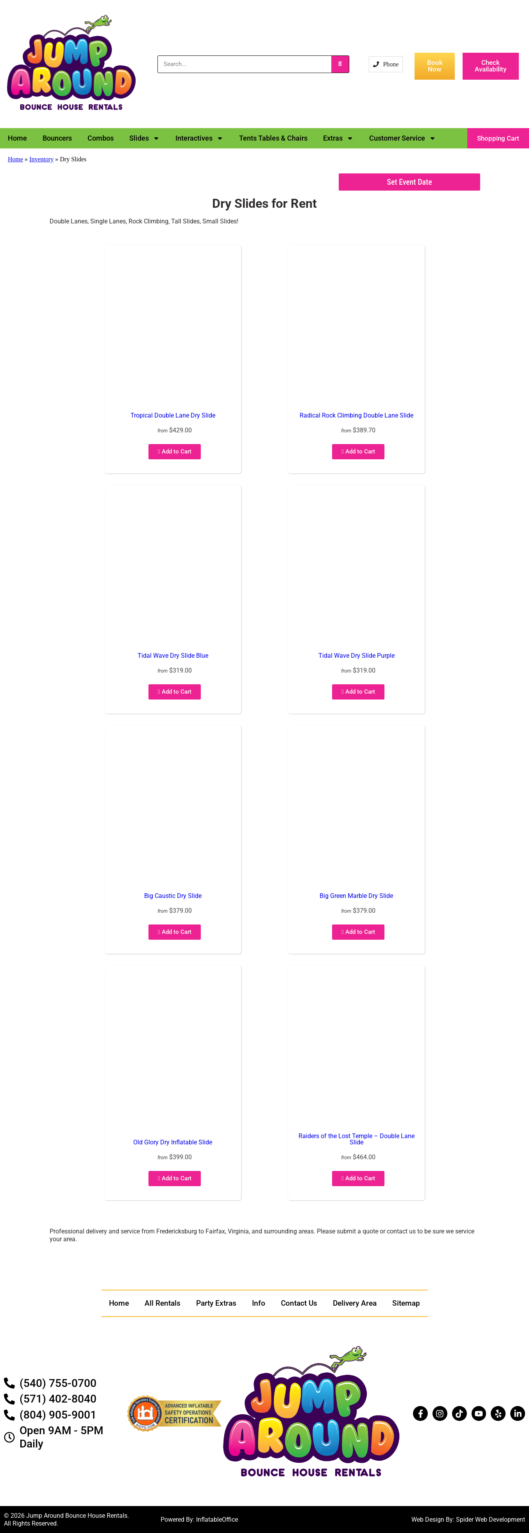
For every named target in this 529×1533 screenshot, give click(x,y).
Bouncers (57, 138)
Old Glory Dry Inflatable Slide (172, 1142)
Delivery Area (355, 1303)
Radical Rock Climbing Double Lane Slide (356, 415)
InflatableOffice (217, 1519)
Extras (338, 138)
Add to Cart (174, 451)
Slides (144, 138)
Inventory (41, 159)
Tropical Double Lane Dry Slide (172, 415)
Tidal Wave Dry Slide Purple (356, 655)
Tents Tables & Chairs (273, 138)
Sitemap (406, 1303)
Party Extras (216, 1303)
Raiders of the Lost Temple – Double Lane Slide (356, 1139)
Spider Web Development (490, 1519)
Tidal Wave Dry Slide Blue (173, 655)
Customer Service (402, 138)
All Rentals (163, 1303)
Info (258, 1303)
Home (17, 138)
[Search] (340, 64)
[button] (498, 138)
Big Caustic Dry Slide (173, 895)
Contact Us (299, 1303)
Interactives (199, 138)
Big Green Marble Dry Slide (356, 895)
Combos (101, 138)
